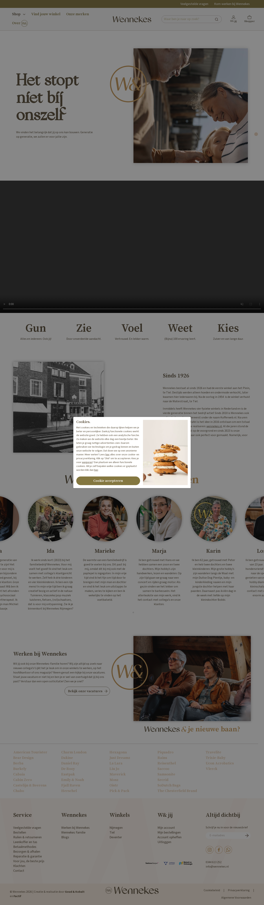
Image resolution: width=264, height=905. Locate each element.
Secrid (162, 780)
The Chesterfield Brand (177, 791)
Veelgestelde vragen (194, 4)
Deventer (115, 837)
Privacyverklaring (239, 890)
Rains (162, 758)
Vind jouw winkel (45, 14)
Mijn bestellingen (169, 832)
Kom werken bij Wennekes (232, 4)
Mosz (113, 780)
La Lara (115, 763)
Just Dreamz (119, 758)
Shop (18, 14)
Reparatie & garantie (27, 856)
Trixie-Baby (215, 758)
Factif (17, 896)
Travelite (213, 752)
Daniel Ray (70, 763)
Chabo (18, 791)
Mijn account (166, 828)
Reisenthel (166, 763)
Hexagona (118, 752)
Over (20, 23)
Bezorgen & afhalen (26, 852)
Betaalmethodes (24, 847)
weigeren (87, 462)
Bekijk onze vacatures (85, 691)
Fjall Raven (70, 785)
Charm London (74, 752)
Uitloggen (164, 842)
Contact (18, 871)
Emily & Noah (72, 780)
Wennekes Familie (73, 832)
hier (107, 454)
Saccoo (163, 769)
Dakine (67, 758)
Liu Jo (114, 769)
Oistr (113, 785)
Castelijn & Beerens (29, 785)
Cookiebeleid (212, 890)
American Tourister (30, 752)
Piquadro (165, 752)
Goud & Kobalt (75, 892)
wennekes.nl (214, 426)
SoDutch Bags (168, 785)
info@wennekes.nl (217, 867)
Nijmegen (116, 828)
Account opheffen (169, 837)
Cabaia (19, 774)
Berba (18, 763)
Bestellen (19, 832)
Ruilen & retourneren (27, 837)
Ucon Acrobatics (220, 763)
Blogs (65, 837)
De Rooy (68, 769)
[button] (249, 19)
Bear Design (23, 758)
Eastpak (68, 774)
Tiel (112, 832)
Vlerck (211, 769)
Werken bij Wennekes (75, 828)
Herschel (69, 791)
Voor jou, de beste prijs (28, 861)
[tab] (256, 134)
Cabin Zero (22, 780)
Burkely (19, 769)
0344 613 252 (213, 862)
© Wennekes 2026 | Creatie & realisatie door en (47, 894)
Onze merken (77, 14)
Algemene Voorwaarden (236, 898)
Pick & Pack (119, 791)
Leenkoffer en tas (25, 842)
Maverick (117, 774)
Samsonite (166, 774)
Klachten (19, 866)
